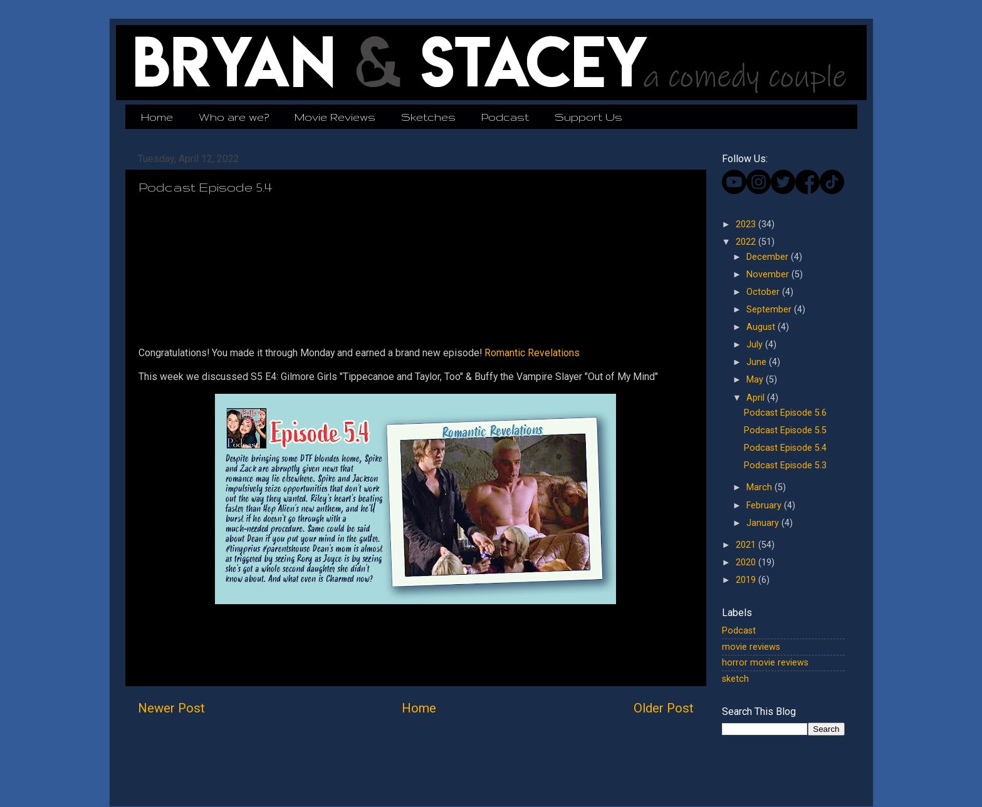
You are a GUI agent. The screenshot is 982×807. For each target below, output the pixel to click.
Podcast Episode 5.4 (785, 448)
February (765, 505)
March (760, 487)
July (755, 344)
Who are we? (234, 117)
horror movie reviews (765, 662)
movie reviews (751, 647)
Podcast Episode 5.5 (785, 430)
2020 (747, 562)
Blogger (594, 781)
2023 (747, 224)
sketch (735, 679)
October (764, 292)
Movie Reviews (335, 117)
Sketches (428, 117)
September (770, 309)
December (768, 257)
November (768, 274)
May (756, 379)
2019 (747, 580)
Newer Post (171, 708)
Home (157, 117)
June (757, 362)
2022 (747, 242)
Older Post (664, 708)
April (756, 398)
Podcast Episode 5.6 (785, 413)
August (762, 327)
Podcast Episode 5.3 (785, 465)
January (763, 523)
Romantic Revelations (532, 353)
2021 (747, 545)
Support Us (588, 117)
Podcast (505, 117)
